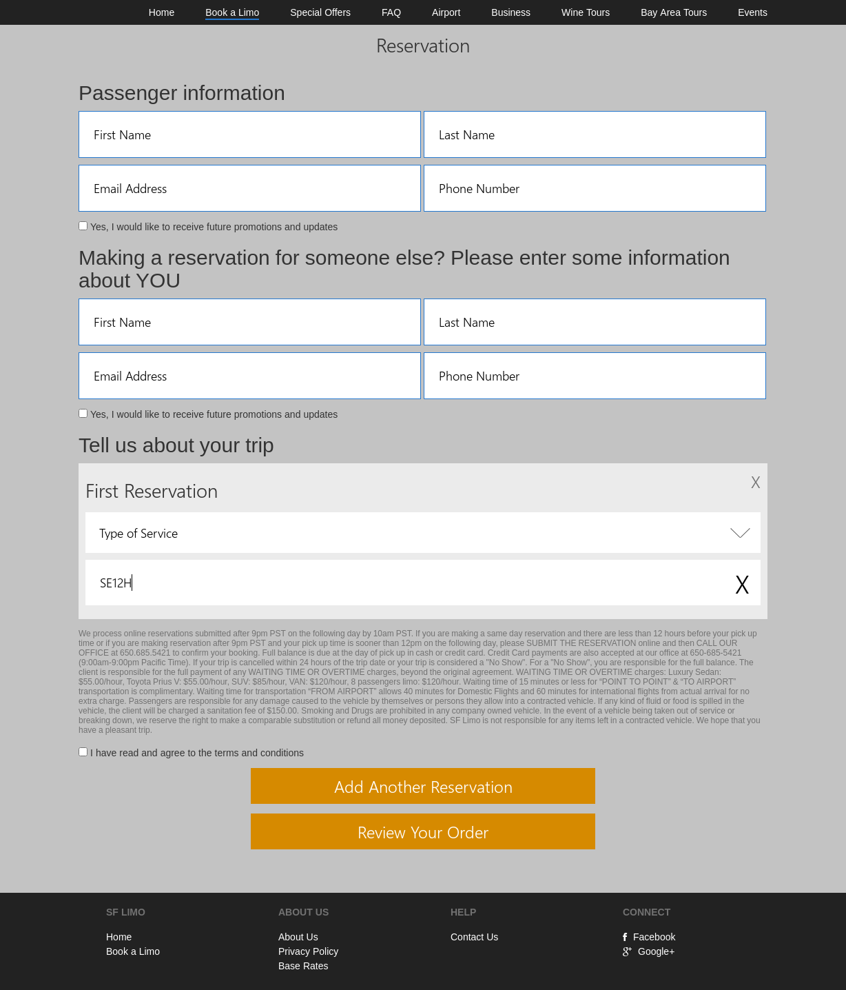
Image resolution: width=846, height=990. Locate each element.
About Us (298, 937)
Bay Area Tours (674, 12)
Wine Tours (585, 12)
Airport (446, 12)
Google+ (648, 951)
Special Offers (320, 12)
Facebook (649, 937)
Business (510, 12)
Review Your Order (423, 831)
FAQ (391, 12)
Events (752, 12)
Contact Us (474, 937)
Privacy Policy (308, 951)
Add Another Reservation (423, 786)
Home (161, 12)
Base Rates (303, 966)
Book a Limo (232, 12)
